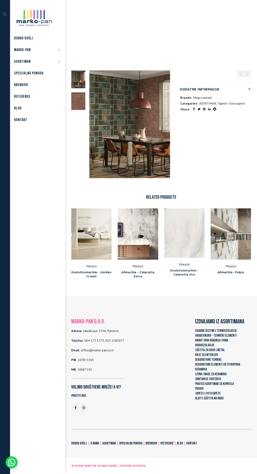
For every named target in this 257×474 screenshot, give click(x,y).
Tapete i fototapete (162, 36)
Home (119, 36)
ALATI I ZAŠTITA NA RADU (209, 398)
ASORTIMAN (136, 36)
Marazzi (91, 266)
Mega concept (202, 98)
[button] (12, 462)
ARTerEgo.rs (139, 466)
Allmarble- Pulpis (230, 272)
